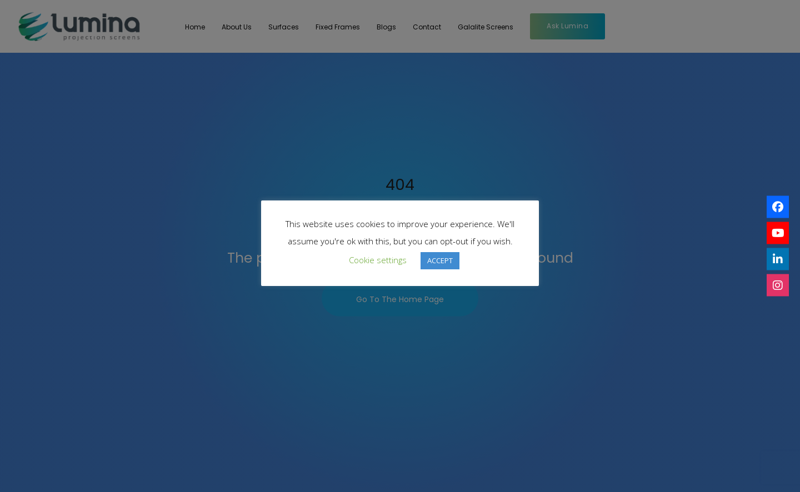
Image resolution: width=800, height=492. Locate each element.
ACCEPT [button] (440, 260)
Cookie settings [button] (378, 259)
